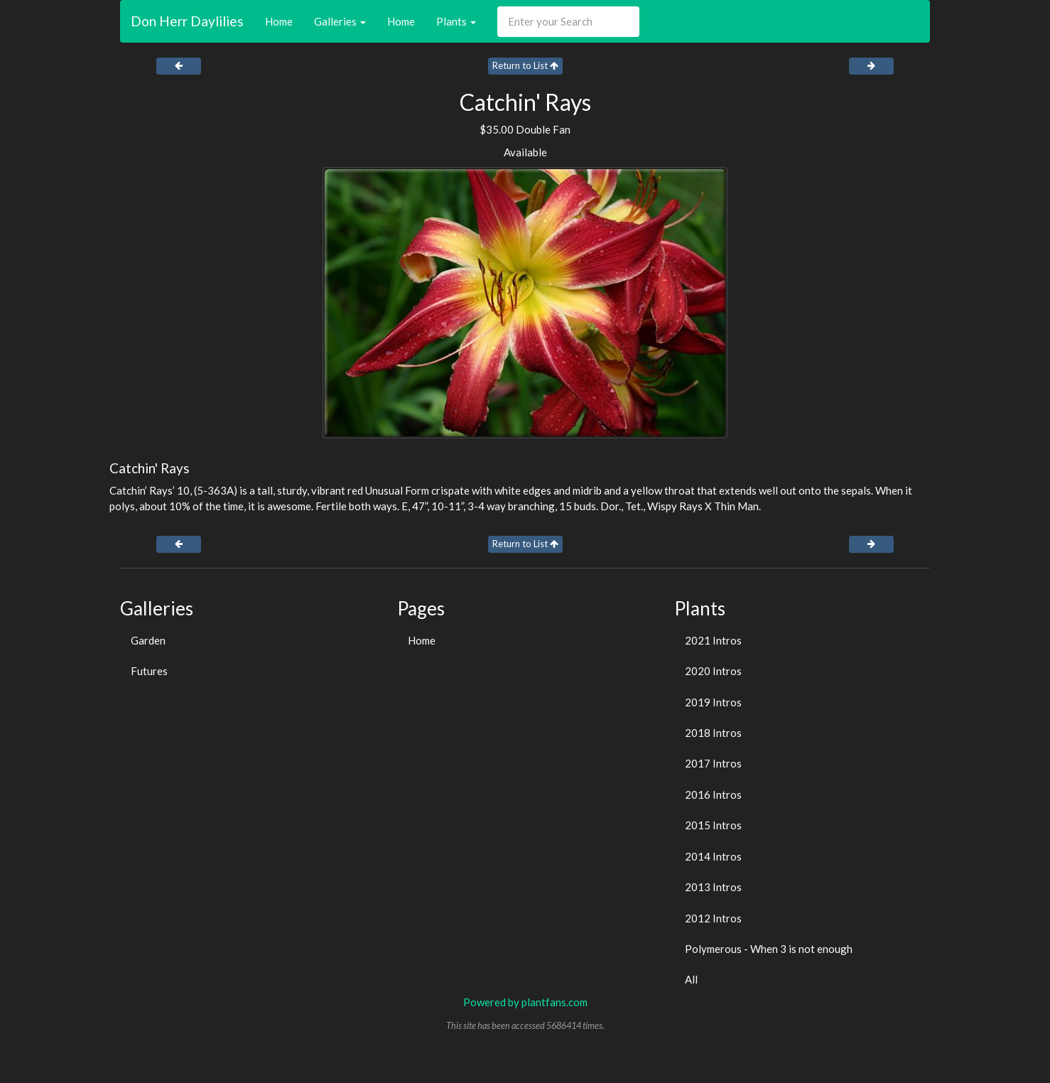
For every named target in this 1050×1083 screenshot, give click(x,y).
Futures (149, 670)
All (691, 979)
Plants (456, 21)
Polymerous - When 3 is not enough (769, 948)
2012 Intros (713, 918)
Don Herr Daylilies (187, 21)
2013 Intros (713, 886)
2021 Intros (713, 640)
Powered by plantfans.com (525, 1002)
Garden (148, 640)
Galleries (340, 21)
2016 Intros (713, 794)
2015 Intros (713, 825)
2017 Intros (713, 763)
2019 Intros (713, 702)
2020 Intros (713, 670)
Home (279, 21)
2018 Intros (713, 732)
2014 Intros (713, 856)
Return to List (525, 65)
